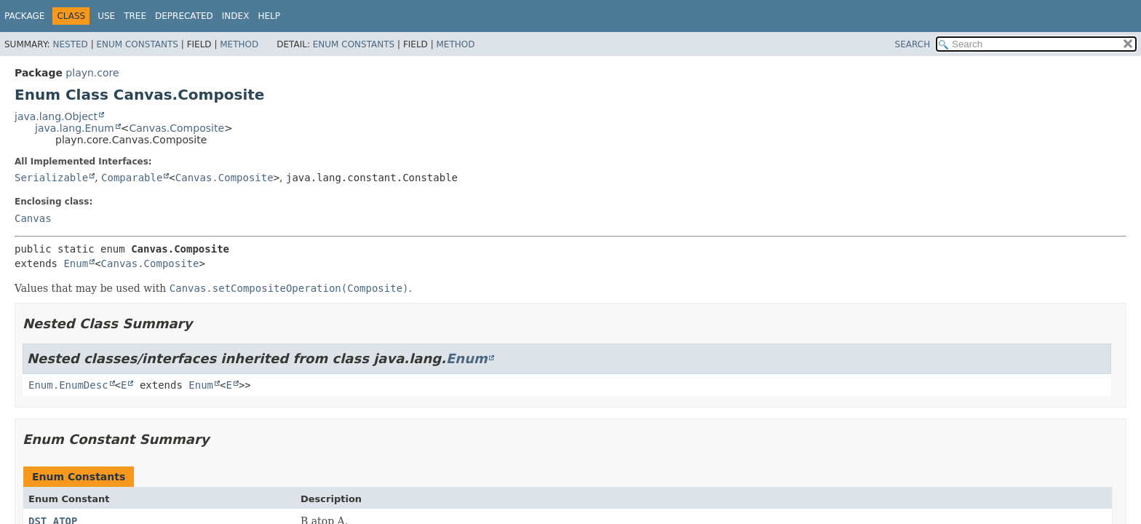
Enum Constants (137, 44)
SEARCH (913, 44)
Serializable (51, 177)
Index (236, 16)
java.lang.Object (56, 116)
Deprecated (184, 16)
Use (106, 16)
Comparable (131, 177)
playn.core (92, 73)
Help (269, 16)
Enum (75, 263)
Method (239, 44)
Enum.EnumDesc (68, 385)
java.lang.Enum (74, 128)
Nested (69, 44)
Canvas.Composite (176, 128)
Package (24, 16)
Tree (135, 16)
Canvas (33, 218)
